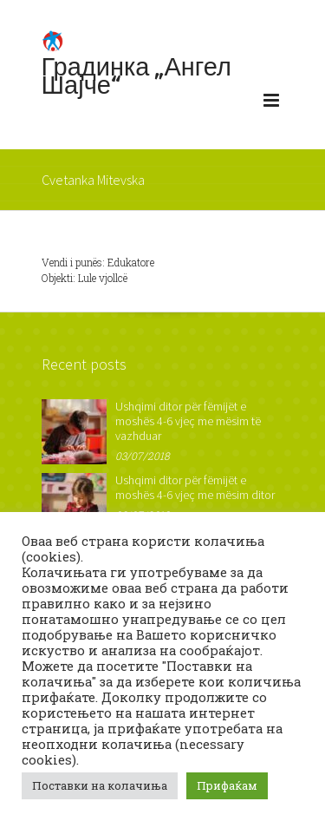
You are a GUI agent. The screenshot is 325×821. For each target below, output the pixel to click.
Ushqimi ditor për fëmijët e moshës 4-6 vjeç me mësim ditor (195, 487)
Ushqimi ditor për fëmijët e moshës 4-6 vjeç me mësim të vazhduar (188, 420)
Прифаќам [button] (227, 785)
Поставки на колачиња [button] (99, 785)
